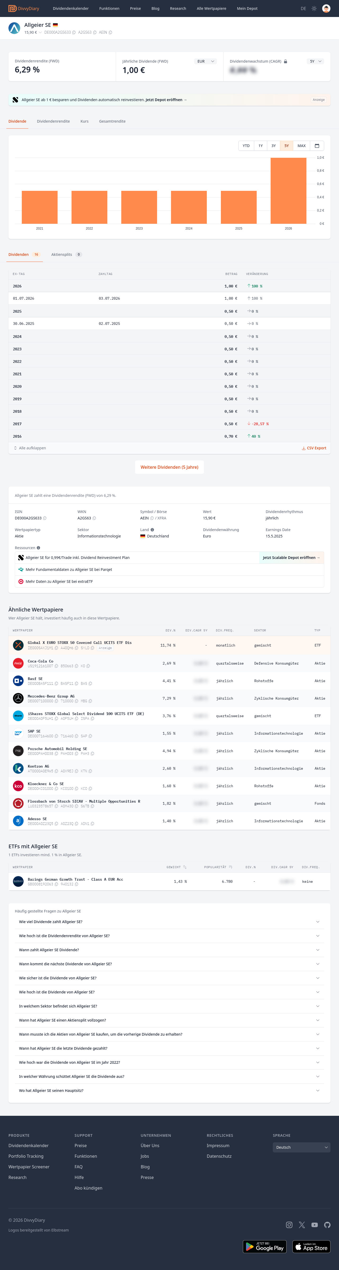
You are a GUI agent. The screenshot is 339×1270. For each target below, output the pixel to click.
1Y (260, 145)
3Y (273, 145)
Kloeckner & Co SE (46, 783)
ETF (318, 645)
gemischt (262, 645)
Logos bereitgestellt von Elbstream (38, 1230)
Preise (135, 8)
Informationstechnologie (278, 733)
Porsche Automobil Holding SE (57, 748)
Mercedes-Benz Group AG (51, 695)
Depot (247, 8)
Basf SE (35, 678)
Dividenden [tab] (24, 254)
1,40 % (169, 821)
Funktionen (109, 8)
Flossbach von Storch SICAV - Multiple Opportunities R (84, 800)
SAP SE (34, 730)
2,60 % (169, 768)
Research (17, 1177)
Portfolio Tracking (25, 1156)
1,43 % (180, 881)
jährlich (224, 680)
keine (307, 881)
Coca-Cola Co (40, 660)
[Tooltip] (151, 530)
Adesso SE (37, 818)
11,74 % (167, 645)
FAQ (79, 1167)
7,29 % (169, 698)
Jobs (145, 1156)
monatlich (225, 645)
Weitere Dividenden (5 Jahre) (169, 467)
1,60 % (169, 785)
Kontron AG (38, 765)
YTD (246, 145)
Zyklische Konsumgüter (276, 698)
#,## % (243, 69)
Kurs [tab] (84, 121)
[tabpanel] (169, 187)
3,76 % (169, 715)
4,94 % (169, 750)
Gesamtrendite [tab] (112, 121)
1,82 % (169, 803)
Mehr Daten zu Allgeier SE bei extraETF (59, 581)
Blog (145, 1167)
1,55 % (169, 733)
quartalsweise (230, 663)
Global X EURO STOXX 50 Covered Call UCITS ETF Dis (80, 642)
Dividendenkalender (71, 8)
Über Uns (150, 1145)
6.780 (227, 881)
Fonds (320, 803)
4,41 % (169, 680)
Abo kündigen (88, 1188)
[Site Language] (303, 8)
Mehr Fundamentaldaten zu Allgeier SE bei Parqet (69, 569)
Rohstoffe (263, 680)
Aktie (320, 663)
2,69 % (169, 663)
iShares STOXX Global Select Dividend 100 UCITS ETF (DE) (86, 713)
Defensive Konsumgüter (276, 663)
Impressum (218, 1145)
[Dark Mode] (314, 8)
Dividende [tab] (17, 121)
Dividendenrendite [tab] (53, 121)
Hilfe (79, 1177)
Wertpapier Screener (29, 1167)
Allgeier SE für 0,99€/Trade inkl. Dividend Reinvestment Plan (78, 557)
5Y (286, 145)
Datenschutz (219, 1156)
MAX (301, 145)
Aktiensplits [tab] (66, 254)
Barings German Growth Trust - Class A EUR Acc (75, 878)
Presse (147, 1177)
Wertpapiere (211, 8)
